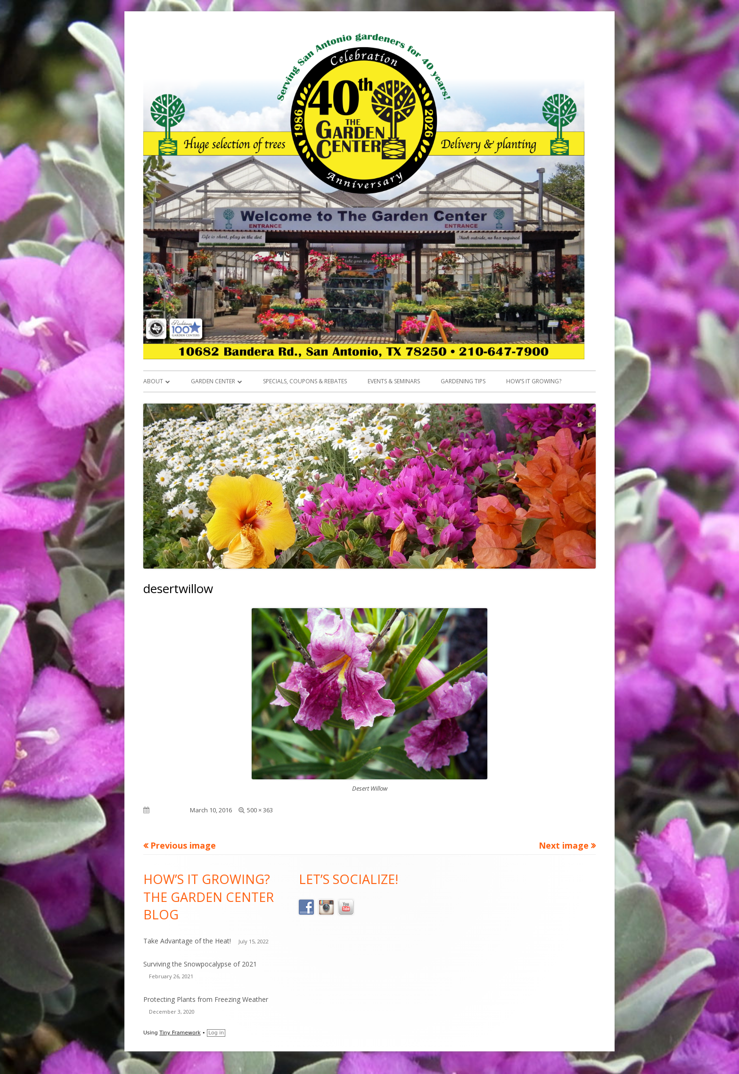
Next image (564, 845)
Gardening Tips (463, 381)
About (153, 381)
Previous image (183, 845)
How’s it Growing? (533, 381)
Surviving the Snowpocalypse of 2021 (200, 963)
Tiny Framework (179, 1033)
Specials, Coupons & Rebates (305, 381)
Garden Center (213, 381)
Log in (216, 1033)
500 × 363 (260, 810)
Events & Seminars (394, 381)
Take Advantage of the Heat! (187, 940)
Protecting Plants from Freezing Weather (205, 999)
